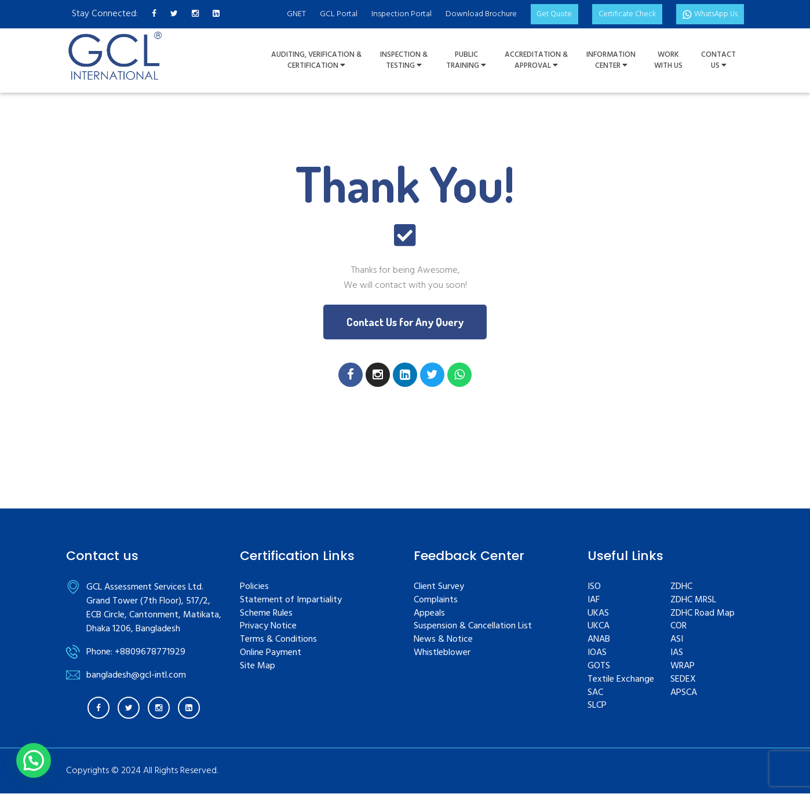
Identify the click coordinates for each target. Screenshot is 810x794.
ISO (594, 587)
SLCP (597, 706)
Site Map (257, 667)
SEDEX (683, 680)
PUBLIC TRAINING (466, 60)
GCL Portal (324, 14)
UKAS (598, 613)
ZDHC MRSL (693, 601)
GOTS (599, 667)
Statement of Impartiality (291, 601)
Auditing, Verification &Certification (316, 60)
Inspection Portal (387, 14)
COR (678, 627)
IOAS (597, 653)
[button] (405, 322)
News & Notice (443, 640)
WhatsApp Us (707, 14)
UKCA (599, 627)
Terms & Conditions (278, 640)
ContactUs (718, 60)
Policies (254, 587)
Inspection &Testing (404, 60)
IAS (676, 653)
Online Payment (270, 653)
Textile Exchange (621, 680)
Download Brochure (466, 14)
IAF (594, 601)
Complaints (436, 601)
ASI (676, 640)
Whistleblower (442, 653)
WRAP (682, 667)
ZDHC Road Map (702, 613)
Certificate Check (619, 14)
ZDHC (681, 587)
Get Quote (542, 14)
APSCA (683, 693)
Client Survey (439, 587)
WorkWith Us (668, 60)
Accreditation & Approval (536, 60)
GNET (281, 14)
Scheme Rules (266, 613)
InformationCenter (611, 60)
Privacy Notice (268, 627)
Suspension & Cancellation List (473, 627)
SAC (595, 693)
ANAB (599, 640)
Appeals (429, 613)
